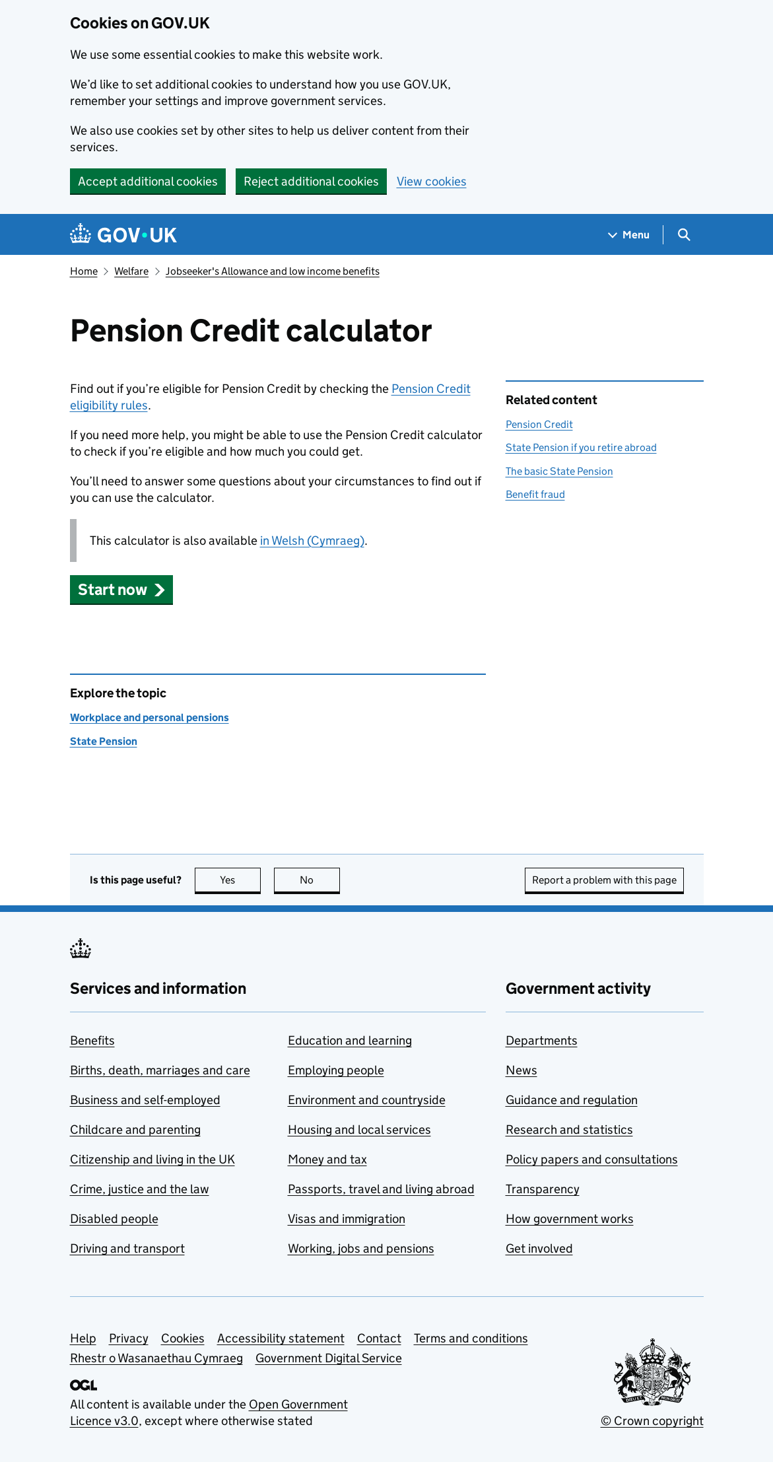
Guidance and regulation (572, 1099)
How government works (570, 1218)
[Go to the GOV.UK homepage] (123, 235)
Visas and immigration (346, 1218)
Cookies (183, 1338)
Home (84, 271)
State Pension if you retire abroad (581, 447)
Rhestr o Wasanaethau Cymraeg (156, 1358)
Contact (379, 1338)
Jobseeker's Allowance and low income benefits (273, 271)
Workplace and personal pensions (149, 717)
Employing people (336, 1070)
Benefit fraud (535, 494)
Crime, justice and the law (139, 1189)
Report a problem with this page (604, 880)
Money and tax (327, 1159)
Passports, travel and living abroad (381, 1189)
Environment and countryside (367, 1099)
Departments (542, 1040)
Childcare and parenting (135, 1129)
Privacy (129, 1338)
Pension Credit (539, 424)
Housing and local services (359, 1129)
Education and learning (350, 1040)
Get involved (539, 1248)
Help (83, 1338)
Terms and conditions (471, 1338)
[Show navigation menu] (629, 235)
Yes (240, 880)
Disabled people (114, 1218)
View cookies (432, 181)
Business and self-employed (145, 1099)
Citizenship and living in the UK (152, 1159)
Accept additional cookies (148, 181)
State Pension (103, 741)
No (320, 880)
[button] (122, 589)
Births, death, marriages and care (160, 1070)
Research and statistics (569, 1129)
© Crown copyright (652, 1420)
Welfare (131, 271)
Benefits (92, 1040)
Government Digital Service (328, 1358)
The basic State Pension (559, 471)
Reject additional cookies (311, 181)
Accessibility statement (281, 1338)
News (521, 1070)
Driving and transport (127, 1248)
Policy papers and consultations (592, 1159)
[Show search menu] (683, 235)
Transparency (543, 1189)
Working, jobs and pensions (361, 1248)
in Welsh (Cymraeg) (312, 540)
